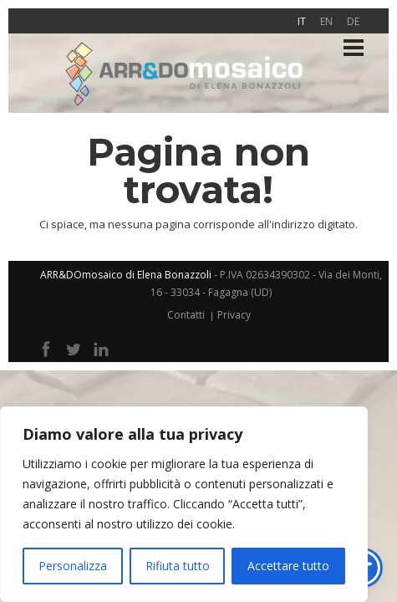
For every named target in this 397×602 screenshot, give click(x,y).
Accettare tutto (288, 566)
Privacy (234, 315)
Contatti (186, 315)
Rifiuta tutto (177, 566)
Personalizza (72, 566)
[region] (184, 504)
